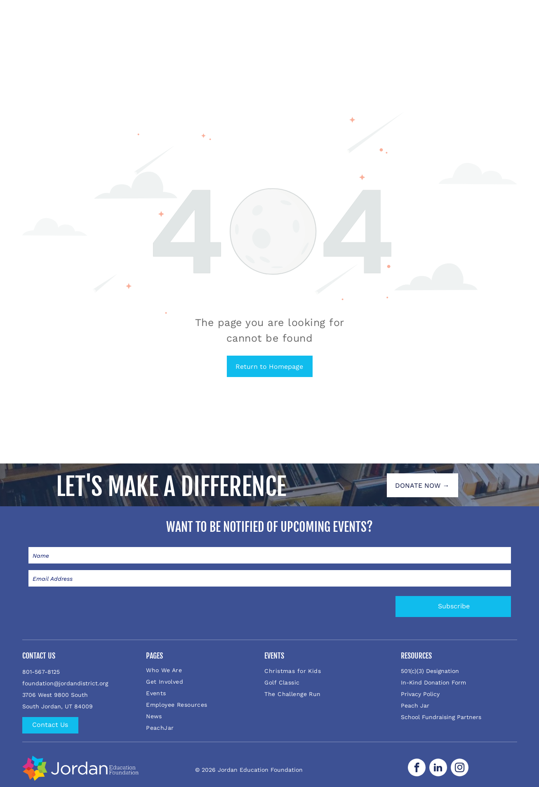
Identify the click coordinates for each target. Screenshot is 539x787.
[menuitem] (199, 670)
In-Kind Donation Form (433, 682)
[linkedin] (438, 768)
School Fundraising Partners (441, 717)
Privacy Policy (420, 694)
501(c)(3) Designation (430, 671)
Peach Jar (415, 705)
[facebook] (417, 768)
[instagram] (459, 768)
